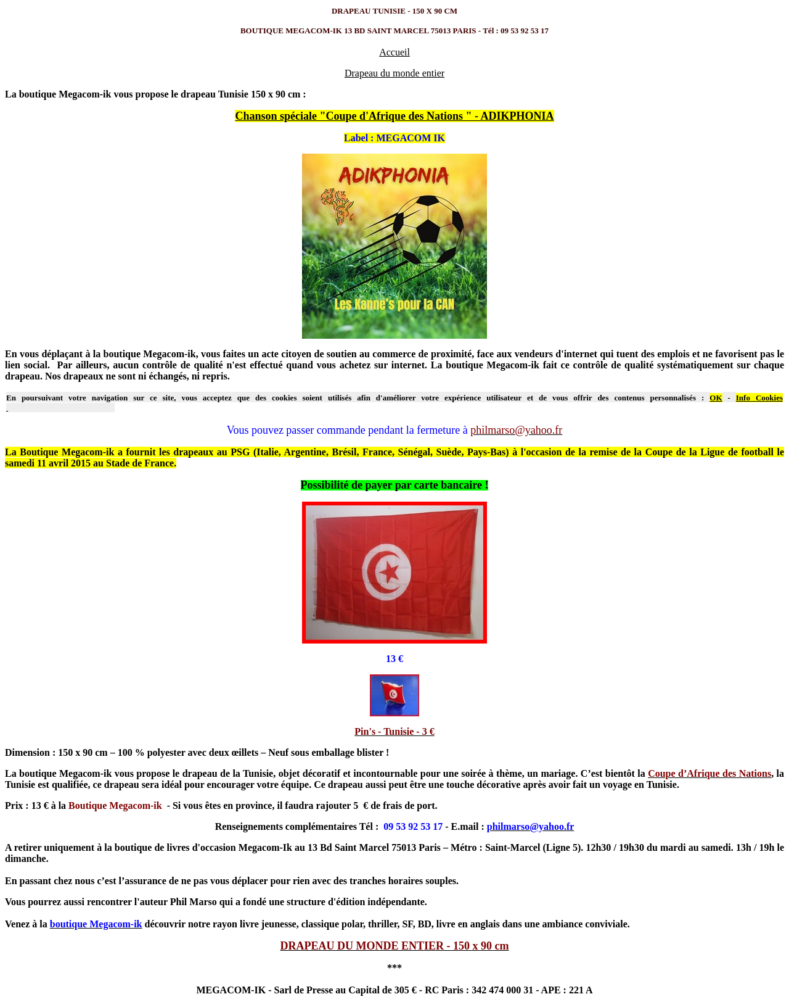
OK (715, 397)
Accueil (394, 52)
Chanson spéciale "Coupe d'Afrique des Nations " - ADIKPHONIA (394, 116)
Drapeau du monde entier (394, 73)
